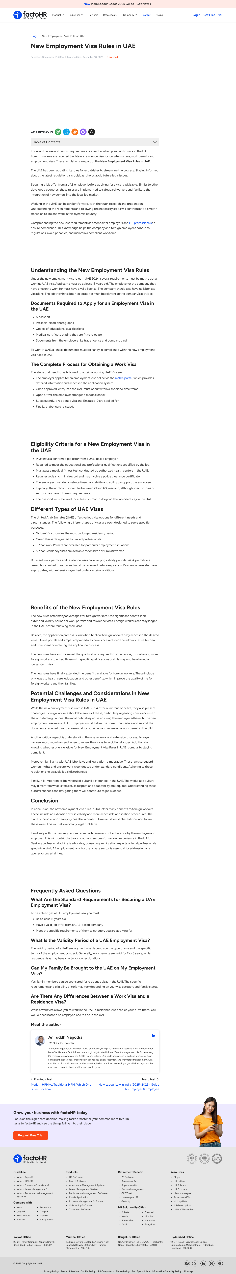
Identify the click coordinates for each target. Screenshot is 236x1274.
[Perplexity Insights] (66, 132)
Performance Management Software (88, 1190)
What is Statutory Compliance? (33, 1181)
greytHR (21, 1208)
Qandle (44, 1212)
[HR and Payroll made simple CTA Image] (184, 70)
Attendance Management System (86, 1181)
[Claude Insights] (74, 132)
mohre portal (123, 378)
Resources (110, 15)
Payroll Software (77, 1177)
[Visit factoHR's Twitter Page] (195, 1259)
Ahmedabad (127, 1217)
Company (130, 15)
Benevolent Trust (130, 1177)
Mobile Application (78, 1194)
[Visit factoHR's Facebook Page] (187, 1259)
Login (196, 15)
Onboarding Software (80, 1202)
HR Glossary (180, 1186)
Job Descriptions (183, 1202)
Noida (124, 1213)
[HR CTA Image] (95, 253)
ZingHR (44, 1208)
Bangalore (150, 1221)
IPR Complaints (105, 1267)
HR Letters (179, 1177)
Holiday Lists (180, 1198)
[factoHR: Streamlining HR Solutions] (30, 15)
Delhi (124, 1221)
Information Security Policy (166, 1267)
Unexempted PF (129, 1194)
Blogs (34, 36)
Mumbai (149, 1213)
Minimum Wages (182, 1190)
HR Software (76, 1173)
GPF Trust (126, 1190)
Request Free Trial (30, 1132)
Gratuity (125, 1198)
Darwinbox (45, 1204)
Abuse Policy (123, 1267)
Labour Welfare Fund (184, 1206)
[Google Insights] (83, 132)
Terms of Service (70, 1267)
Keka (19, 1204)
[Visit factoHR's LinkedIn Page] (203, 1259)
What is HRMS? (25, 1177)
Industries (76, 15)
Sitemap (188, 1267)
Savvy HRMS (47, 1216)
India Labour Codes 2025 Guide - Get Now (118, 4)
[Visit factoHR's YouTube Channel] (220, 1259)
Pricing (159, 14)
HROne (21, 1216)
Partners (93, 14)
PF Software (127, 1173)
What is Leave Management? (32, 1186)
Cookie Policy (88, 1267)
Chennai (149, 1209)
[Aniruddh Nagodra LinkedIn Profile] (153, 1032)
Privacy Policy (51, 1267)
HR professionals (140, 223)
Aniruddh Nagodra (65, 1033)
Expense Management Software (86, 1198)
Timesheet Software (80, 1206)
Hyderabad (150, 1217)
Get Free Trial (212, 15)
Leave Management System (83, 1186)
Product (58, 15)
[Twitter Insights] (91, 132)
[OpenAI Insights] (58, 132)
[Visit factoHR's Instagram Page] (212, 1259)
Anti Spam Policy (141, 1267)
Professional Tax (182, 1194)
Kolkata (125, 1209)
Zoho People (23, 1212)
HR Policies (180, 1181)
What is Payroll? (25, 1173)
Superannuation (129, 1181)
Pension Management (132, 1186)
